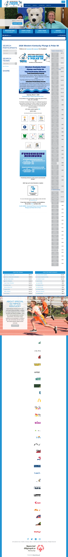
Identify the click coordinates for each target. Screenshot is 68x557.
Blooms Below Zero (55, 82)
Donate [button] (35, 5)
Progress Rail (55, 86)
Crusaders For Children (55, 111)
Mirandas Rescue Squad (55, 167)
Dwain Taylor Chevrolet (55, 73)
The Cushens (55, 133)
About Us (48, 5)
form (32, 203)
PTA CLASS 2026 (55, 177)
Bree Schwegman (55, 253)
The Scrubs (55, 137)
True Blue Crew (55, 77)
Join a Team (42, 31)
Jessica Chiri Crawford (55, 193)
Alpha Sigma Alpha (55, 64)
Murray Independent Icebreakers (55, 59)
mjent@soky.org (33, 200)
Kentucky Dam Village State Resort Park (33, 96)
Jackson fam (55, 148)
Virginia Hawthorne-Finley (55, 198)
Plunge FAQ (41, 5)
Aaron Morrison (55, 232)
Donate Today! (17, 23)
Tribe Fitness (55, 151)
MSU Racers (55, 94)
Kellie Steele (55, 229)
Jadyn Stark (55, 264)
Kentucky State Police (55, 159)
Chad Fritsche (55, 206)
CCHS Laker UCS (55, 116)
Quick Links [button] (28, 5)
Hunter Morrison (55, 225)
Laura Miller (55, 210)
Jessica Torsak (55, 240)
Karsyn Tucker (55, 221)
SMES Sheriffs (55, 125)
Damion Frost (55, 214)
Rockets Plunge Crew (55, 55)
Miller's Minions (55, 90)
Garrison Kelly (55, 247)
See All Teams (6, 66)
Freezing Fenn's (55, 155)
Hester (54, 163)
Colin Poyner (55, 217)
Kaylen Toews (55, 243)
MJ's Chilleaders (55, 69)
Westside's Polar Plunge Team (55, 120)
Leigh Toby (55, 250)
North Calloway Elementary (55, 101)
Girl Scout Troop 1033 (55, 97)
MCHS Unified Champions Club (55, 182)
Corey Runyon (55, 261)
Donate (58, 31)
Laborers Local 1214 (55, 129)
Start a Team (26, 31)
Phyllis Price (55, 236)
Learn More (15, 325)
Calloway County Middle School (55, 172)
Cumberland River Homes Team (55, 106)
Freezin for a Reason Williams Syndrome (55, 142)
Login (63, 1)
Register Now (10, 31)
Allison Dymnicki (55, 257)
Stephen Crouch (55, 203)
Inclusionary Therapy (55, 187)
